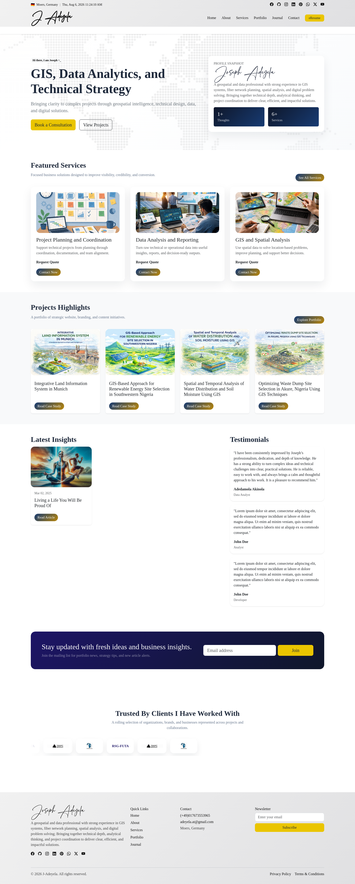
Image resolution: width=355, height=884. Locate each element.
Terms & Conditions (309, 874)
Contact (294, 18)
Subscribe (289, 827)
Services (242, 18)
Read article (46, 517)
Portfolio (260, 18)
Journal (277, 18)
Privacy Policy (280, 874)
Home (211, 18)
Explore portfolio (309, 320)
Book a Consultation (53, 124)
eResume (314, 18)
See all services (310, 177)
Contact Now (48, 272)
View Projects (95, 124)
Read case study (49, 406)
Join (295, 650)
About (226, 18)
